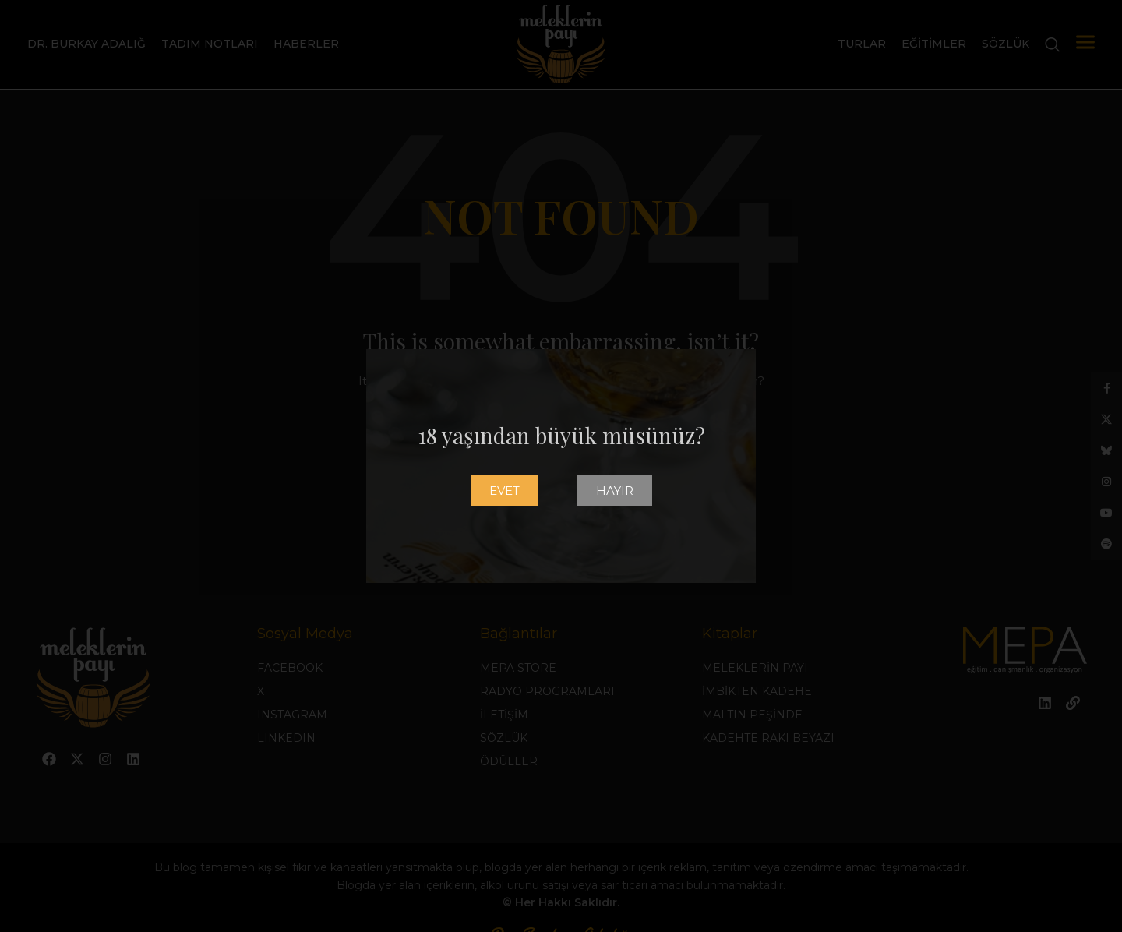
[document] (561, 466)
